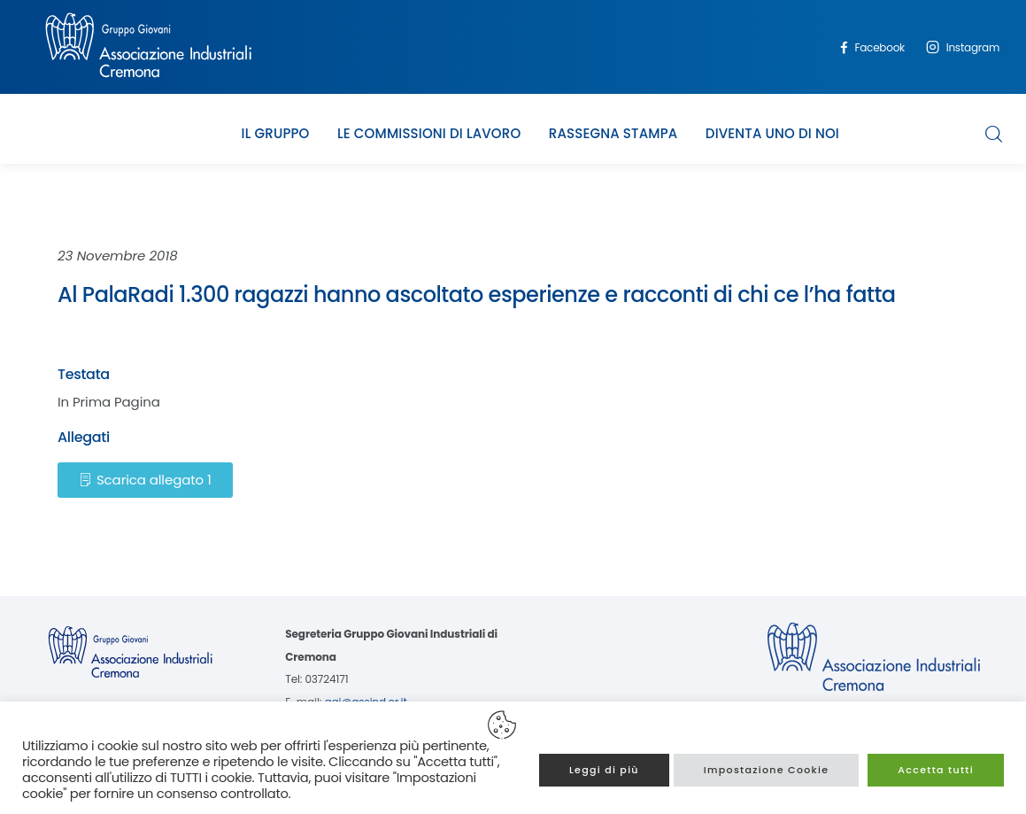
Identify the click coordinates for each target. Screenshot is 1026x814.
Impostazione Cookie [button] (766, 770)
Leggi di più (604, 770)
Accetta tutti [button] (936, 770)
